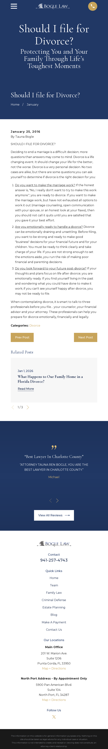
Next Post (85, 337)
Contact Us (54, 629)
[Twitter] (54, 717)
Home (54, 578)
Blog (54, 615)
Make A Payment (54, 622)
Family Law (54, 592)
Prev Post (22, 337)
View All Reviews (54, 515)
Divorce (34, 325)
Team (54, 585)
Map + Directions (54, 668)
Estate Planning (53, 607)
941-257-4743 (54, 560)
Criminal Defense (54, 600)
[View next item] (28, 407)
